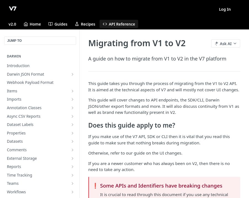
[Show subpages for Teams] (72, 183)
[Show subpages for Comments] (72, 150)
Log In (225, 9)
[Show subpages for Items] (72, 91)
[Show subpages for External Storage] (72, 158)
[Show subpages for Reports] (72, 166)
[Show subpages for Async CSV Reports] (72, 116)
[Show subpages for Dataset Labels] (72, 124)
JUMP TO (14, 41)
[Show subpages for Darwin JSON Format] (72, 74)
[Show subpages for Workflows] (72, 192)
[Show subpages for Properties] (72, 133)
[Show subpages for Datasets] (72, 141)
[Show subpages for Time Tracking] (72, 175)
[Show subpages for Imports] (72, 99)
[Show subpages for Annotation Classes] (72, 108)
